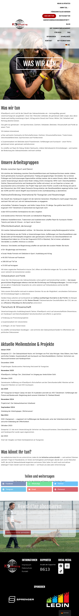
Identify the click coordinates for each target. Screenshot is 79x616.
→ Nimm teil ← (64, 8)
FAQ (68, 32)
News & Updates (63, 3)
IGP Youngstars (63, 41)
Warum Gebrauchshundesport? (56, 20)
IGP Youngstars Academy (60, 28)
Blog (68, 24)
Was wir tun (49, 16)
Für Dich (58, 33)
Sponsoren (51, 37)
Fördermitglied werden (60, 12)
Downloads (65, 37)
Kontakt (48, 41)
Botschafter (64, 16)
